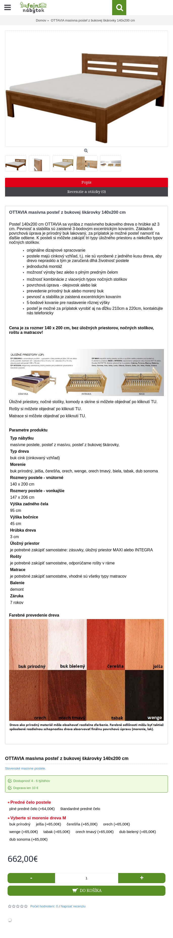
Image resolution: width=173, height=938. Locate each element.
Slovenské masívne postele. (25, 768)
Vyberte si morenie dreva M (38, 818)
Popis (86, 182)
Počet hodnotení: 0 (44, 906)
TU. (78, 409)
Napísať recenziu (73, 906)
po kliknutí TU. (145, 402)
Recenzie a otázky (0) (86, 191)
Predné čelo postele (30, 802)
